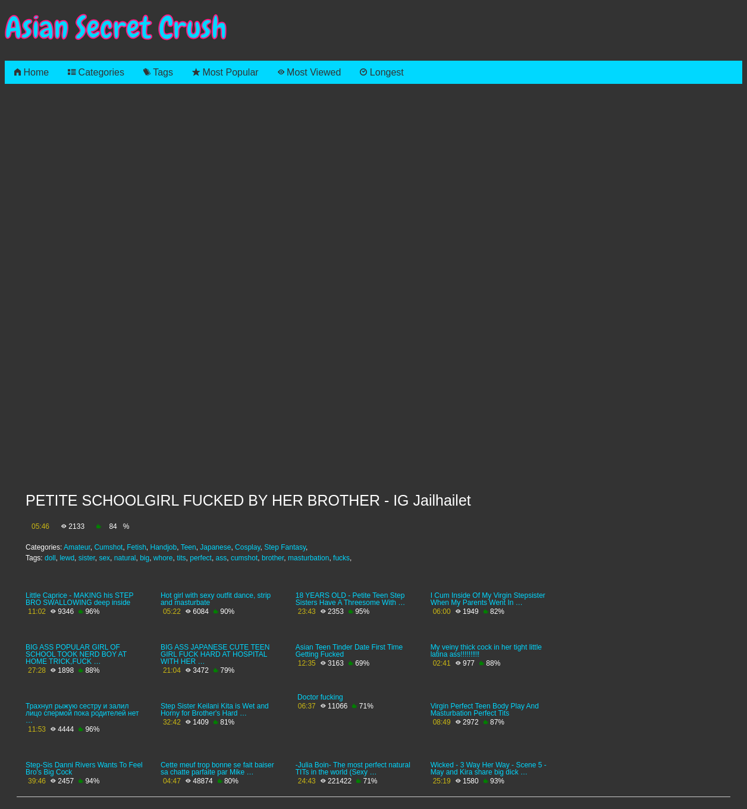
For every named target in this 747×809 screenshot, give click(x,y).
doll (50, 558)
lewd (66, 558)
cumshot (244, 558)
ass (221, 558)
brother (273, 558)
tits (181, 558)
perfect (201, 558)
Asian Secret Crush (116, 28)
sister (87, 558)
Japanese (215, 547)
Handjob (163, 547)
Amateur (77, 547)
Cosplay (247, 547)
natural (125, 558)
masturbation (308, 558)
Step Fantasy (285, 547)
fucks (341, 558)
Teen (188, 547)
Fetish (136, 547)
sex (104, 558)
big (144, 558)
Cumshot (108, 547)
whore (163, 558)
